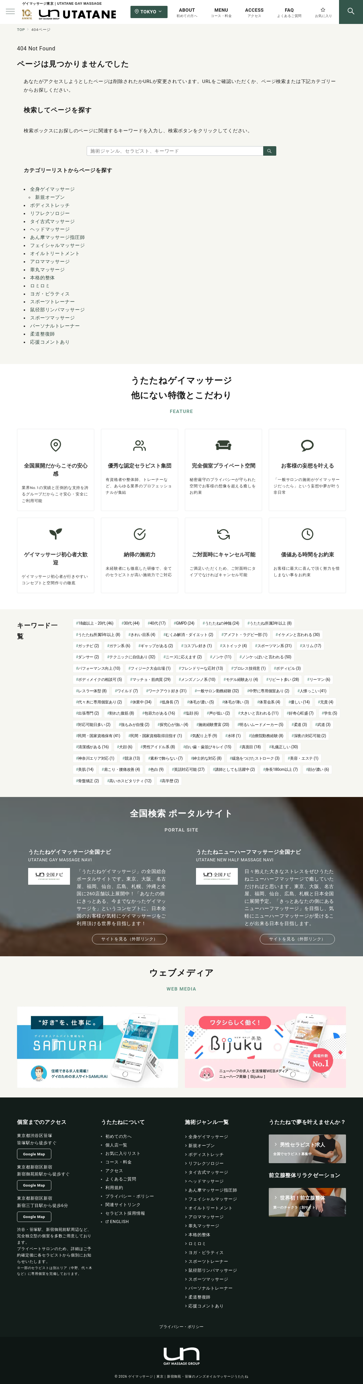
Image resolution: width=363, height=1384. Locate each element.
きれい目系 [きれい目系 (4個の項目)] (142, 634)
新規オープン (50, 197)
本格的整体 (42, 277)
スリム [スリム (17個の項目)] (311, 646)
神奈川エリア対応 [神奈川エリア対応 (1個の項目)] (96, 758)
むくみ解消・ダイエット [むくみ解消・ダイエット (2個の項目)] (189, 634)
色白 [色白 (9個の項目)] (156, 769)
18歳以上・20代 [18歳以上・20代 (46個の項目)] (95, 623)
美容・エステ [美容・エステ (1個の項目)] (304, 758)
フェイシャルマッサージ (57, 245)
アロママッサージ (50, 261)
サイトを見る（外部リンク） (129, 939)
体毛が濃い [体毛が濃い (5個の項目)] (201, 702)
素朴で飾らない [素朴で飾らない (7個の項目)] (166, 758)
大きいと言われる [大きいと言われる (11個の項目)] (259, 713)
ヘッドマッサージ (50, 229)
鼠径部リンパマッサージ (57, 309)
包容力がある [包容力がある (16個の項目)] (159, 713)
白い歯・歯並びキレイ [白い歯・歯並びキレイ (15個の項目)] (208, 747)
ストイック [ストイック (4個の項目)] (234, 646)
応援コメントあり (50, 342)
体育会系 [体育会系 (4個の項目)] (269, 702)
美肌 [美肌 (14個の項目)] (85, 769)
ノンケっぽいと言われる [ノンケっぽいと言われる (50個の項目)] (266, 657)
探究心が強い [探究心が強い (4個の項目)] (174, 724)
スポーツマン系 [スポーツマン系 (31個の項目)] (274, 646)
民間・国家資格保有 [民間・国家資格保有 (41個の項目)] (99, 735)
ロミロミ (40, 285)
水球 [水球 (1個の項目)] (234, 735)
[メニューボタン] (10, 12)
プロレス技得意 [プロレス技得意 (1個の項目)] (249, 668)
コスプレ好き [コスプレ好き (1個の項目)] (197, 646)
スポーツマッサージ (52, 318)
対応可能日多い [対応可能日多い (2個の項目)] (94, 724)
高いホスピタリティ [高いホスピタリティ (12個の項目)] (130, 781)
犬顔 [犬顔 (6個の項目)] (125, 747)
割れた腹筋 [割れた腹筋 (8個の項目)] (121, 713)
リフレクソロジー (50, 213)
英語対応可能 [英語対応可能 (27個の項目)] (189, 769)
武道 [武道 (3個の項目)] (323, 724)
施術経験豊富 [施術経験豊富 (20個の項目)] (214, 724)
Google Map (34, 1154)
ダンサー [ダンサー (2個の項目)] (88, 657)
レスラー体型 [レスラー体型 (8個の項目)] (92, 691)
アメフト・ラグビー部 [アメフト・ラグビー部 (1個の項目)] (245, 634)
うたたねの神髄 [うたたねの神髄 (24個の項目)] (222, 623)
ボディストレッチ (50, 205)
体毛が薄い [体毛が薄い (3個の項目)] (236, 702)
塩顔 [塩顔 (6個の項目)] (192, 713)
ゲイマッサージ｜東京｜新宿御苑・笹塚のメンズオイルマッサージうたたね (188, 1376)
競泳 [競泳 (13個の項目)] (132, 758)
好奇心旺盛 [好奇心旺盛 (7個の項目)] (301, 713)
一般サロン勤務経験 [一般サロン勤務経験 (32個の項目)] (218, 691)
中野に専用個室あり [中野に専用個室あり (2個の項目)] (269, 691)
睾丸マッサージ (47, 269)
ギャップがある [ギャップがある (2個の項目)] (157, 646)
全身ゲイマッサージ (52, 189)
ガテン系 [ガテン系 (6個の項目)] (119, 646)
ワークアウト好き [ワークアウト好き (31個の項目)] (167, 691)
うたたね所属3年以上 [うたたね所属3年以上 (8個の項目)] (271, 623)
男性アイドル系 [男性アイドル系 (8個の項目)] (159, 747)
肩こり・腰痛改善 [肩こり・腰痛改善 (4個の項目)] (122, 769)
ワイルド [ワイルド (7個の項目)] (127, 691)
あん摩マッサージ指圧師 (57, 237)
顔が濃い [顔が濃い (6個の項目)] (318, 769)
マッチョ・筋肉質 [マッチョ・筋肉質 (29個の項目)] (151, 679)
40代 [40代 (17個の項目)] (158, 623)
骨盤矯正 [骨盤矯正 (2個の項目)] (88, 781)
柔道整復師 (42, 334)
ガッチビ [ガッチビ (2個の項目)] (88, 646)
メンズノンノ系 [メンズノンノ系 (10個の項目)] (198, 679)
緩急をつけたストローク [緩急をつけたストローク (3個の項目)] (256, 758)
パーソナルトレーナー (55, 326)
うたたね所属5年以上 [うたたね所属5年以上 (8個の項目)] (99, 634)
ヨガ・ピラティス (50, 294)
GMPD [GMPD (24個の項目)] (185, 623)
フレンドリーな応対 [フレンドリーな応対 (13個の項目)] (202, 668)
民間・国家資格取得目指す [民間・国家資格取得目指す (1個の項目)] (156, 735)
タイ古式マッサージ (52, 221)
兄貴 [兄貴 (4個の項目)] (326, 702)
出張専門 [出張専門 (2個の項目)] (88, 713)
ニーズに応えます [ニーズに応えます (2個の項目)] (184, 657)
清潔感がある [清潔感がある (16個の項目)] (93, 747)
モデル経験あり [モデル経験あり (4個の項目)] (242, 679)
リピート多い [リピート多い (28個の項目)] (283, 679)
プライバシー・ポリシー (181, 1327)
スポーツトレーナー (52, 301)
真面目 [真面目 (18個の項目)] (251, 747)
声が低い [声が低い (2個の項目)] (219, 713)
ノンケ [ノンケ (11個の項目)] (221, 657)
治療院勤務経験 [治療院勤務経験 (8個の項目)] (267, 735)
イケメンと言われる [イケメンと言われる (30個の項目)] (299, 634)
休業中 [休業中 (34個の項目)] (141, 702)
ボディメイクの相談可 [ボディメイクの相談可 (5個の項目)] (100, 679)
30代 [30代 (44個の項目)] (131, 623)
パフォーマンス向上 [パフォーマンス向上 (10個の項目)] (99, 668)
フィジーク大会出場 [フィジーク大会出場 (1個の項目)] (150, 668)
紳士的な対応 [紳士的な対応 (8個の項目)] (207, 758)
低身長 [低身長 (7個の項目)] (170, 702)
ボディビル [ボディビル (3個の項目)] (288, 668)
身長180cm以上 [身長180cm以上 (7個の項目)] (281, 769)
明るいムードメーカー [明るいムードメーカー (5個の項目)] (261, 724)
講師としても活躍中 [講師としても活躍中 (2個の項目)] (235, 769)
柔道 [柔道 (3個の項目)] (300, 724)
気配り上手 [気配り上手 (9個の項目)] (204, 735)
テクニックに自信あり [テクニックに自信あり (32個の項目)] (132, 657)
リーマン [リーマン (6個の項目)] (319, 679)
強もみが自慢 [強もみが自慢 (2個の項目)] (135, 724)
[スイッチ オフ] (351, 12)
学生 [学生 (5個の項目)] (330, 713)
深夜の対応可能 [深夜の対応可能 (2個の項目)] (310, 735)
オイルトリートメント (55, 253)
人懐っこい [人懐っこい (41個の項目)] (313, 691)
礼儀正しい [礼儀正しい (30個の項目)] (284, 747)
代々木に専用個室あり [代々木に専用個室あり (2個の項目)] (100, 702)
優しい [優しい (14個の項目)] (300, 702)
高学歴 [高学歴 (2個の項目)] (170, 781)
